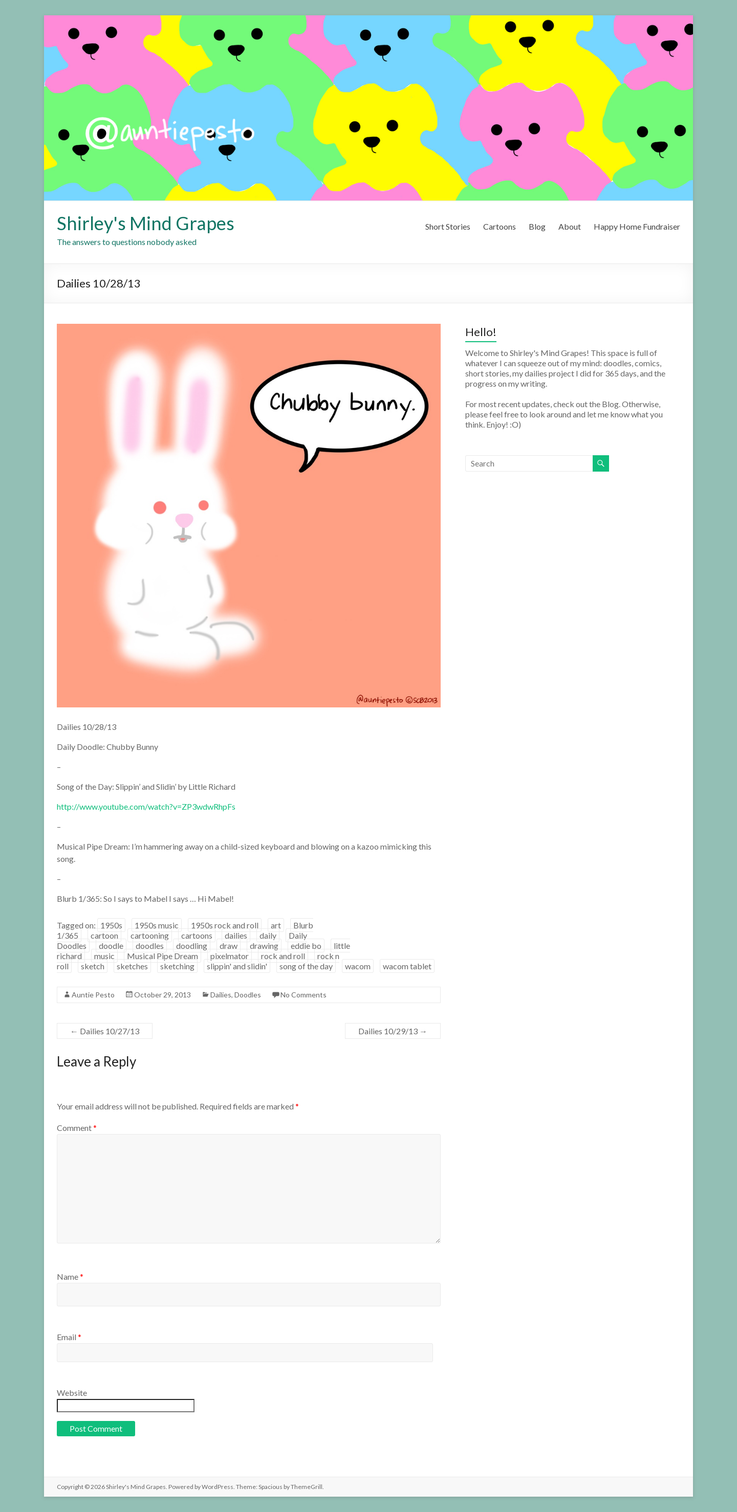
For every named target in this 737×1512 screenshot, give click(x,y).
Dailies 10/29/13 (392, 1031)
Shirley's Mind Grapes (145, 223)
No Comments (303, 994)
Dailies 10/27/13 (104, 1031)
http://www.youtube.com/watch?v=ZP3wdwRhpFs (146, 806)
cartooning (150, 935)
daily (267, 935)
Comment (77, 1127)
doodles (150, 945)
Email (69, 1337)
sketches (132, 966)
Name (70, 1276)
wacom (358, 966)
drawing (264, 945)
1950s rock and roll (224, 925)
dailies (236, 935)
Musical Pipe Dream (162, 956)
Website (72, 1392)
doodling (191, 945)
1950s (111, 925)
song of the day (306, 966)
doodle (111, 945)
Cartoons (499, 226)
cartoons (196, 935)
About (569, 226)
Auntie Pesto (93, 994)
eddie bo (306, 945)
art (276, 925)
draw (228, 945)
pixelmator (229, 956)
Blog (537, 226)
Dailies (220, 994)
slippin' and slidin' (237, 966)
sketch (92, 966)
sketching (177, 966)
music (104, 956)
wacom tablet (407, 966)
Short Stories (447, 226)
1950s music (157, 925)
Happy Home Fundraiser (637, 226)
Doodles (247, 994)
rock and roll (283, 956)
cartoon (104, 935)
